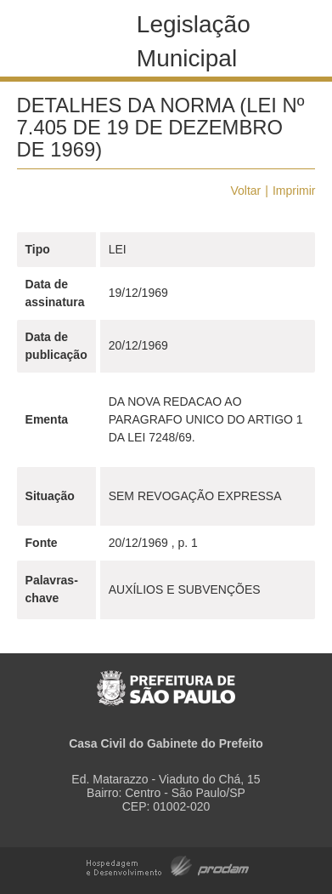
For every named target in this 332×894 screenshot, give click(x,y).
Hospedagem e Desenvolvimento (168, 865)
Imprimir (294, 190)
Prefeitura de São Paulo (166, 679)
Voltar (245, 190)
